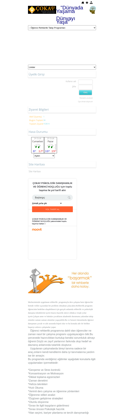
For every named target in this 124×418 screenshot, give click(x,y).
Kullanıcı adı (71, 81)
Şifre (74, 86)
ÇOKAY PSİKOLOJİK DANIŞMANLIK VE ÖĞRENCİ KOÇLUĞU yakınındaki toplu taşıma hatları (49, 221)
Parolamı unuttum (86, 98)
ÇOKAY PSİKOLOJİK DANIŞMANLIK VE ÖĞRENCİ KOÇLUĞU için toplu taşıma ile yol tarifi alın (52, 187)
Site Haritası (35, 171)
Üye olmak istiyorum (85, 101)
